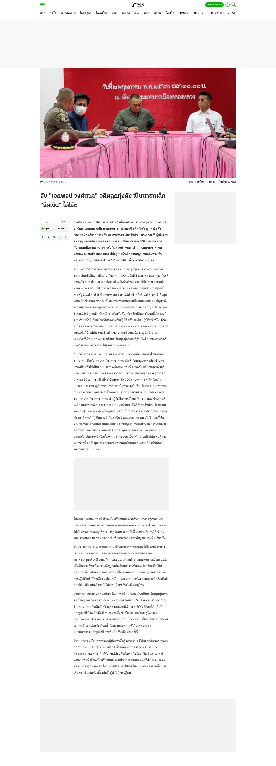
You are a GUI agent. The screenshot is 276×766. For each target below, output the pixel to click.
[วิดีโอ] (53, 13)
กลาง (212, 182)
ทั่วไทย (201, 182)
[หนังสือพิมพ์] (68, 13)
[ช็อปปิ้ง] (169, 13)
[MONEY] (183, 13)
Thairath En (214, 5)
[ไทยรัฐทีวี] (86, 13)
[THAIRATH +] (216, 13)
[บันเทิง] (126, 13)
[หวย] (146, 13)
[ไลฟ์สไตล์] (102, 13)
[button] (42, 237)
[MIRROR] (198, 13)
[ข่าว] (42, 13)
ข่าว (191, 182)
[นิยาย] (157, 13)
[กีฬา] (115, 13)
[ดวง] (137, 13)
